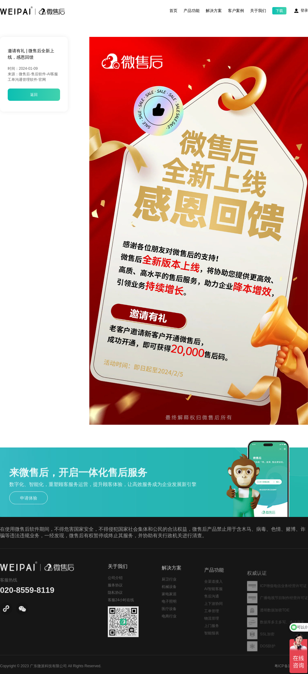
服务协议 (115, 595)
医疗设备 (169, 621)
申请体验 (28, 508)
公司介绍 (115, 588)
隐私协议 (115, 603)
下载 (279, 11)
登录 (304, 10)
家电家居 (169, 607)
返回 (34, 95)
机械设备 (169, 599)
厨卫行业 (169, 592)
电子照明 (169, 614)
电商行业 (169, 629)
